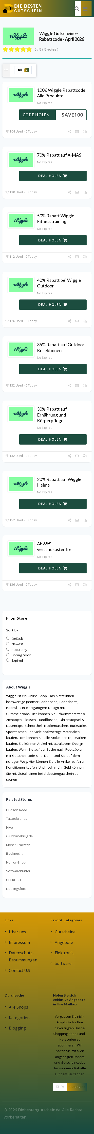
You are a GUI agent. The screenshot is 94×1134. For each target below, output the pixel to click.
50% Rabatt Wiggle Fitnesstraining (55, 218)
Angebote (64, 942)
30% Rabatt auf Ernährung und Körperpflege (52, 414)
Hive (9, 827)
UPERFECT (13, 880)
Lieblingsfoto (16, 888)
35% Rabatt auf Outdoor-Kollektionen (61, 347)
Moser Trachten (18, 845)
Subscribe (77, 1087)
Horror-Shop (16, 862)
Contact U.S (19, 970)
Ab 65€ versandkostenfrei (55, 546)
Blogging (17, 1028)
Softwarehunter (18, 871)
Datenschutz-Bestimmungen (23, 956)
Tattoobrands (16, 818)
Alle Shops (18, 1007)
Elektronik (64, 952)
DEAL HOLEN (52, 175)
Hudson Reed (16, 810)
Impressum (19, 942)
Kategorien (19, 1017)
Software (63, 963)
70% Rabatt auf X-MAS (59, 155)
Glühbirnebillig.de (19, 836)
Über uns (17, 932)
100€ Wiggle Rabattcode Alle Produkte (61, 92)
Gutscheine (65, 932)
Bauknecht (14, 853)
